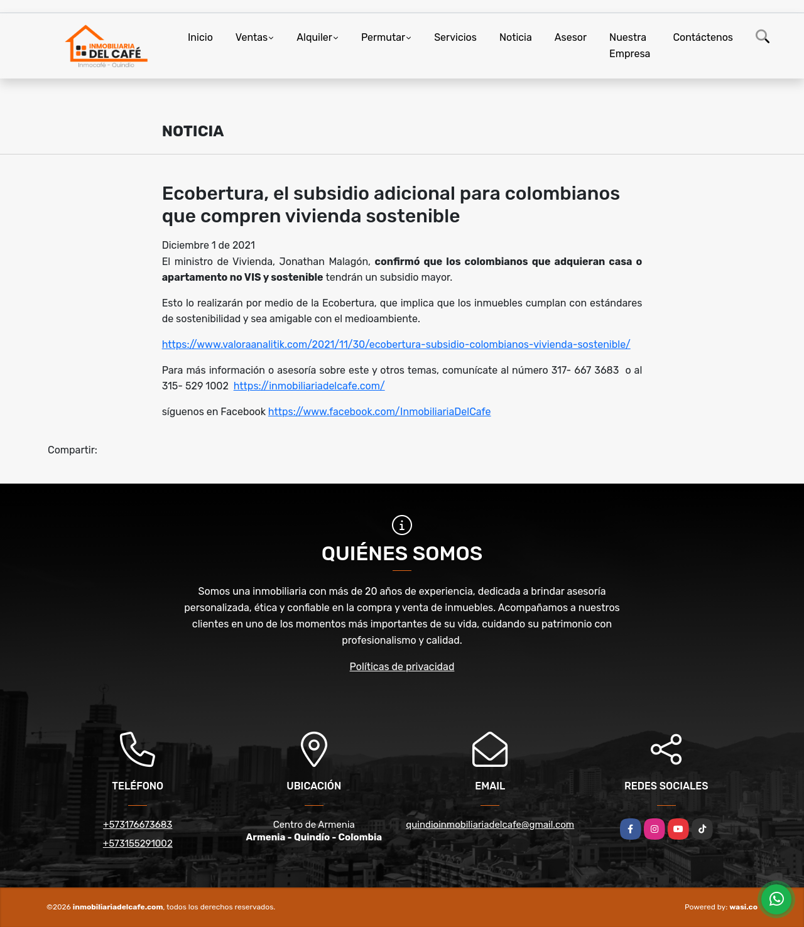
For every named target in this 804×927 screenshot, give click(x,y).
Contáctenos (703, 37)
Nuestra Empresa (629, 45)
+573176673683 (137, 824)
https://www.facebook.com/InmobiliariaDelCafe (379, 412)
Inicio (200, 37)
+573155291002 (138, 843)
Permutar (383, 37)
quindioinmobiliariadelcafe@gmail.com (490, 824)
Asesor (571, 37)
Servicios (455, 37)
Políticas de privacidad (402, 667)
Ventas (252, 37)
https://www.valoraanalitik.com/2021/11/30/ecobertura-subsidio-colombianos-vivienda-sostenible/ (396, 344)
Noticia (515, 37)
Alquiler (314, 37)
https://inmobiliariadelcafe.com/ (309, 386)
